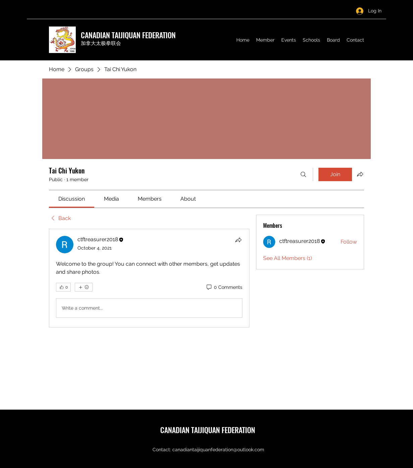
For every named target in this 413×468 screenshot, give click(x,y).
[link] (71, 199)
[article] (149, 278)
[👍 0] (63, 287)
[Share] (238, 240)
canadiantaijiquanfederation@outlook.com (218, 449)
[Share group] (360, 174)
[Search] (303, 174)
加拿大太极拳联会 (101, 43)
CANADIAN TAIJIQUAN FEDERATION (128, 35)
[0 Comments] (223, 287)
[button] (265, 40)
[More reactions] (84, 287)
